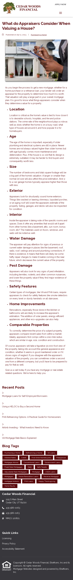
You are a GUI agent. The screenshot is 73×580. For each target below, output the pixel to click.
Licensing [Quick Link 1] (6, 538)
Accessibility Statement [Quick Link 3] (13, 549)
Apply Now (60, 4)
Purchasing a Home (39, 35)
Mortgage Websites (23, 569)
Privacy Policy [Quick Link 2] (9, 543)
